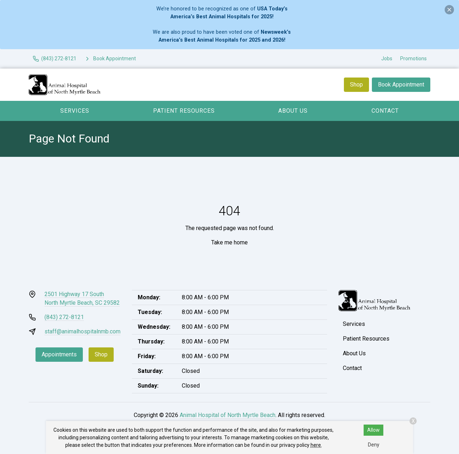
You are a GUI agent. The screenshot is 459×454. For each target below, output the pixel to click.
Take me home (229, 242)
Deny (373, 445)
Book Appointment (401, 84)
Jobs (386, 58)
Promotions (413, 58)
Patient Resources (184, 110)
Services (74, 110)
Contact (385, 110)
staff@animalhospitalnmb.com (82, 331)
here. (316, 445)
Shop (356, 84)
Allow (373, 430)
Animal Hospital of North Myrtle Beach (227, 415)
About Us (293, 110)
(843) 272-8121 (64, 317)
